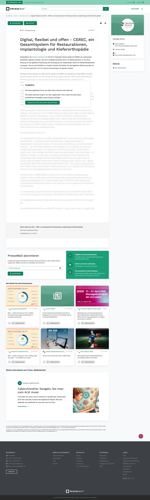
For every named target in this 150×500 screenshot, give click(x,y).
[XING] (133, 478)
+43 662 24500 (120, 49)
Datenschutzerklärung (130, 458)
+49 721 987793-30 (14, 458)
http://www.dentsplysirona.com (125, 55)
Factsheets (103, 458)
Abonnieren (15, 23)
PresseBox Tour (14, 2)
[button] (9, 323)
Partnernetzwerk (58, 455)
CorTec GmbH (50, 309)
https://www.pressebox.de (16, 466)
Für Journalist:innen (82, 466)
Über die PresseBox (61, 452)
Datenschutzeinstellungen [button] (131, 461)
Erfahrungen (57, 458)
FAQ (54, 461)
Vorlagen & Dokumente (107, 463)
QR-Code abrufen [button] (120, 68)
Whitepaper (103, 455)
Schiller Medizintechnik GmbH (56, 351)
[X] (131, 478)
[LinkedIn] (126, 478)
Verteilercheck (127, 472)
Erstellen (79, 458)
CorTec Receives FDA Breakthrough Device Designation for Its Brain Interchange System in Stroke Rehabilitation (56, 315)
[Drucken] (101, 23)
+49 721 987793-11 (14, 461)
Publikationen (104, 461)
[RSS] (128, 478)
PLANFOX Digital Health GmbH (91, 309)
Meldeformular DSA (129, 463)
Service (55, 463)
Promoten (79, 461)
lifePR (125, 474)
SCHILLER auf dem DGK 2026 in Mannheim (56, 356)
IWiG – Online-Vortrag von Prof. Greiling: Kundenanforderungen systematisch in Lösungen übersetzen (21, 315)
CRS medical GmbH (87, 351)
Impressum (126, 469)
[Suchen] (106, 9)
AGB (124, 455)
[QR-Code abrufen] (105, 23)
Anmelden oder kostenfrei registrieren (42, 102)
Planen (78, 455)
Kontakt (30, 23)
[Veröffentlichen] (141, 436)
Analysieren (80, 463)
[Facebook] (123, 478)
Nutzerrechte (127, 466)
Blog (101, 466)
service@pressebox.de (51, 431)
